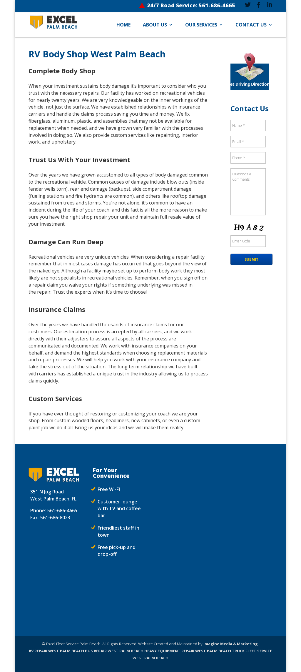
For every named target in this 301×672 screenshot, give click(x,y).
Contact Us (251, 25)
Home (123, 25)
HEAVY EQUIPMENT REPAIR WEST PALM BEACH (187, 650)
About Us (155, 25)
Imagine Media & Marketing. (231, 643)
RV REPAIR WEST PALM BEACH (56, 650)
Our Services (201, 25)
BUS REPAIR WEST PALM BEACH (114, 650)
